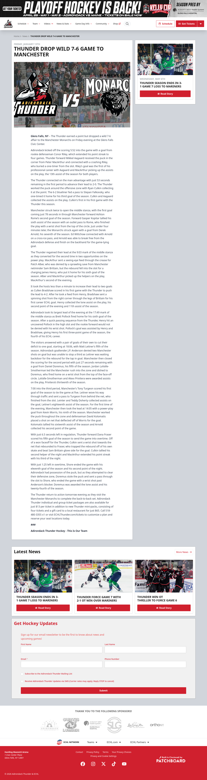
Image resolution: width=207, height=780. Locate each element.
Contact (79, 752)
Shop (117, 23)
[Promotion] (103, 8)
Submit (103, 690)
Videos (48, 23)
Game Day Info (83, 23)
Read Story (165, 93)
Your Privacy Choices (121, 752)
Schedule (23, 23)
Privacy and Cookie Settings (104, 756)
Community (103, 23)
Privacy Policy (92, 752)
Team (37, 23)
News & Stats (64, 23)
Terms (105, 752)
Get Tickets (186, 23)
